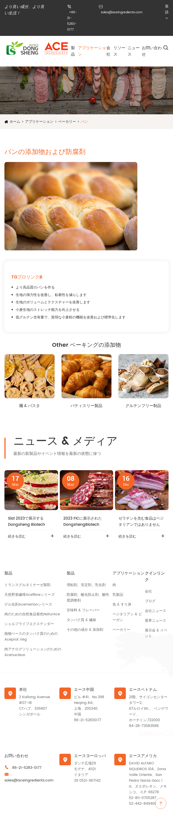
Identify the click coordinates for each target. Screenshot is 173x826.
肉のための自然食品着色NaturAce (32, 614)
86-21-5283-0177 (26, 768)
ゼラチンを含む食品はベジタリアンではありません (141, 521)
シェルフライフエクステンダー (29, 624)
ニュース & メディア (65, 441)
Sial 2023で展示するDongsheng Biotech (26, 521)
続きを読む (17, 536)
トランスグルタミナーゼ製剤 (27, 585)
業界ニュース (155, 620)
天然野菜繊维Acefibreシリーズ (29, 595)
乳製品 (118, 595)
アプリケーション (39, 122)
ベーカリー (67, 122)
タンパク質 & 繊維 (81, 620)
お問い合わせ (16, 756)
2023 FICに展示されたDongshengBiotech (82, 521)
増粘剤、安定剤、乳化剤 (86, 585)
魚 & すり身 (122, 604)
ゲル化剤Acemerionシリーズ (28, 604)
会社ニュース (155, 611)
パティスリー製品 (86, 406)
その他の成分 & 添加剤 (85, 630)
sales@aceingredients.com (121, 12)
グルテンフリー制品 (143, 406)
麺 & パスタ (29, 406)
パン (84, 122)
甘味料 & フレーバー (83, 610)
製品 (73, 51)
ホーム (15, 122)
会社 (108, 51)
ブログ (150, 601)
